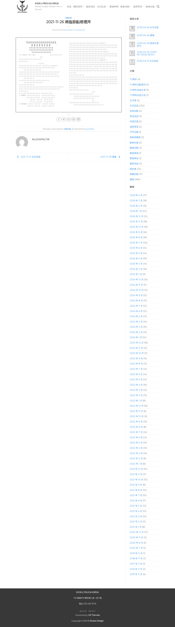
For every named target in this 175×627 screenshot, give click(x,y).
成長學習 (138, 6)
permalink (89, 129)
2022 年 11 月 (136, 411)
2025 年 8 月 (136, 237)
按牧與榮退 (135, 137)
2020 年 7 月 (136, 548)
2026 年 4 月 (136, 195)
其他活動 (134, 111)
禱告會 (133, 169)
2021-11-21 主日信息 (28, 157)
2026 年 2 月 (136, 206)
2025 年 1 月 (136, 274)
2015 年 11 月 (136, 574)
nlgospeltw (79, 30)
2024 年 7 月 (136, 306)
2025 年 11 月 (136, 221)
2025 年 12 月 (136, 216)
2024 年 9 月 (136, 295)
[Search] (158, 6)
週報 (132, 179)
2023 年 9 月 (136, 358)
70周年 (133, 79)
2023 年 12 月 (137, 342)
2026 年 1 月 (136, 211)
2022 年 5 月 (136, 442)
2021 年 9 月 (136, 485)
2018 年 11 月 (136, 558)
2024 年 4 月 (136, 321)
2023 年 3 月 (136, 390)
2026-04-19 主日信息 (147, 61)
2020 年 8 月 (136, 542)
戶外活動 (134, 132)
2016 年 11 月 (136, 569)
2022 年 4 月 (136, 448)
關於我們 (78, 6)
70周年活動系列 (138, 84)
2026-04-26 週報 (145, 35)
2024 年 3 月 (136, 327)
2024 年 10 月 (137, 290)
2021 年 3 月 (136, 516)
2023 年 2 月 (136, 395)
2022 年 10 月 (137, 416)
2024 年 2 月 (136, 332)
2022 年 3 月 (136, 453)
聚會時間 (114, 6)
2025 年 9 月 (136, 232)
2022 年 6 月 (136, 437)
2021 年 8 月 (136, 490)
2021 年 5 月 (136, 506)
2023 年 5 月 (136, 379)
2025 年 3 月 (136, 263)
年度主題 (134, 121)
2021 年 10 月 (136, 479)
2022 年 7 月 (136, 432)
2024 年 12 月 (137, 279)
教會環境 (134, 153)
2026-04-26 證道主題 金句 (148, 44)
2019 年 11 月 (136, 553)
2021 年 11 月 (136, 474)
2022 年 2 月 (136, 458)
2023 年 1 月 (136, 400)
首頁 (69, 6)
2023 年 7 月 (136, 369)
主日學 (133, 100)
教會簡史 (134, 158)
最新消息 (90, 6)
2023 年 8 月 (136, 363)
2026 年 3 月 (136, 200)
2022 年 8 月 (136, 427)
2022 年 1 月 (136, 464)
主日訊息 (102, 6)
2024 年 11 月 (136, 285)
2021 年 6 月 (136, 500)
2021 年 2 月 (136, 521)
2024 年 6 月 (136, 311)
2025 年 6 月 (136, 248)
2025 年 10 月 (137, 227)
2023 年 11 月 (136, 348)
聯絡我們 (91, 611)
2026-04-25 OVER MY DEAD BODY (146, 53)
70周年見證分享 (138, 90)
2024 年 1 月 (136, 337)
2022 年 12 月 (137, 406)
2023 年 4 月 (136, 385)
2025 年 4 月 (136, 258)
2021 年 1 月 (136, 527)
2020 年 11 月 (136, 537)
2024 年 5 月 (136, 316)
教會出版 (150, 6)
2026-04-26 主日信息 (148, 27)
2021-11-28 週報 (110, 157)
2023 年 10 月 (137, 353)
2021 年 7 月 (136, 495)
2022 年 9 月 (136, 421)
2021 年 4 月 (136, 511)
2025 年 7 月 (136, 242)
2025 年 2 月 (136, 269)
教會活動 (125, 6)
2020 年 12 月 (137, 532)
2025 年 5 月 (136, 253)
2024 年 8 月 (136, 300)
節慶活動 (68, 18)
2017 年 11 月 (136, 563)
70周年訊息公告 (138, 95)
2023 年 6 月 (136, 374)
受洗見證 (134, 116)
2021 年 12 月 (136, 469)
